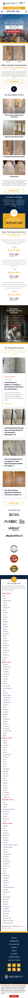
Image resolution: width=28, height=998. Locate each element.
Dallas (4, 681)
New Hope (6, 634)
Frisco (4, 610)
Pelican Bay (6, 892)
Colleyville (6, 840)
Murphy (5, 629)
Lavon (4, 615)
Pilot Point (6, 776)
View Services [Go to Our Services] (14, 191)
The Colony (6, 795)
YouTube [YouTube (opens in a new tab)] (9, 969)
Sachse (5, 653)
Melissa (5, 624)
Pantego (5, 890)
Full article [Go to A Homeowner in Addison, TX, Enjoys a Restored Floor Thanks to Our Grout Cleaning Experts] (7, 404)
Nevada (5, 631)
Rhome (5, 785)
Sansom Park (6, 906)
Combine (5, 676)
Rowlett (5, 648)
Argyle (5, 740)
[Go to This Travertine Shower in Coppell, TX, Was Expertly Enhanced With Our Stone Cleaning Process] (14, 448)
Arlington (5, 826)
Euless (4, 849)
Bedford (5, 831)
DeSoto (5, 683)
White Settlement (8, 923)
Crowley (5, 842)
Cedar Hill (5, 672)
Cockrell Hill (6, 674)
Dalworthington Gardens (10, 845)
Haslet (5, 762)
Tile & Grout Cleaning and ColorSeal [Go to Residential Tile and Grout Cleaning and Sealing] (14, 116)
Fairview (5, 605)
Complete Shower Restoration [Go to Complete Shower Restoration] (14, 157)
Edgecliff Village (7, 847)
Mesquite (5, 626)
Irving (4, 707)
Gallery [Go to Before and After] (14, 947)
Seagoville (6, 726)
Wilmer (5, 733)
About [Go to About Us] (14, 950)
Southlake (6, 792)
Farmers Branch (7, 688)
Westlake (5, 916)
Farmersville (6, 608)
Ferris (4, 691)
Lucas (4, 619)
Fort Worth (6, 757)
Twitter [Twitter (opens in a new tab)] (18, 965)
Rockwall (5, 814)
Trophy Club (6, 911)
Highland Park (7, 702)
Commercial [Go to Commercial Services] (14, 176)
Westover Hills (7, 918)
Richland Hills (6, 897)
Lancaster (6, 709)
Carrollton (6, 669)
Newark (5, 885)
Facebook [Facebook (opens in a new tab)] (14, 965)
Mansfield (6, 883)
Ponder (5, 781)
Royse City (6, 650)
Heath (4, 807)
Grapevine (6, 700)
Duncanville (6, 686)
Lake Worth (6, 878)
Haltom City (6, 866)
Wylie (4, 660)
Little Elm (5, 773)
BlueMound (6, 835)
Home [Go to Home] (14, 938)
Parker (4, 636)
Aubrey (5, 743)
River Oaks (6, 899)
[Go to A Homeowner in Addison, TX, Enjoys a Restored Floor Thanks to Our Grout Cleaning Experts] (14, 365)
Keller (4, 873)
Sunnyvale (6, 655)
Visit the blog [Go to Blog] (14, 503)
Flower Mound (7, 755)
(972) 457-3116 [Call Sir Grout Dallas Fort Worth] (13, 11)
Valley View (6, 797)
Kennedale (6, 875)
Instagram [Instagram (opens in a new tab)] (9, 965)
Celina (5, 603)
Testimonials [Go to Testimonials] (14, 957)
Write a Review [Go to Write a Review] (2, 11)
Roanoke (5, 788)
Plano (4, 638)
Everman (5, 852)
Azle (4, 828)
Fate (4, 802)
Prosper (5, 643)
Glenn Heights (7, 695)
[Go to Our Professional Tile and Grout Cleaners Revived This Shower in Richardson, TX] (14, 417)
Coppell (5, 679)
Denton (5, 752)
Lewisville (5, 712)
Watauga (6, 913)
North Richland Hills (8, 887)
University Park (7, 731)
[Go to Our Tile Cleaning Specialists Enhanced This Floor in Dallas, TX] (14, 479)
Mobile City (6, 811)
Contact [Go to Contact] (14, 954)
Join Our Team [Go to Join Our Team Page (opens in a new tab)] (14, 960)
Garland (5, 612)
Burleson (5, 838)
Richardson (6, 645)
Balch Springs (7, 600)
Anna (4, 598)
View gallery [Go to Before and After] (14, 82)
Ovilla (4, 717)
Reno (4, 894)
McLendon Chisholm (9, 809)
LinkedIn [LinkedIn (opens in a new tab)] (14, 969)
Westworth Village (8, 920)
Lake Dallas (6, 769)
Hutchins (5, 705)
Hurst (4, 871)
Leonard (5, 617)
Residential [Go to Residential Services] (14, 941)
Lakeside (5, 880)
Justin (4, 764)
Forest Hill (5, 857)
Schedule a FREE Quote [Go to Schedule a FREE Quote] (14, 8)
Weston (5, 657)
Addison (5, 664)
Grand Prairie (6, 698)
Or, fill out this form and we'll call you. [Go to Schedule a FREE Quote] (14, 226)
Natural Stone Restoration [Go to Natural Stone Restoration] (14, 137)
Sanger (5, 790)
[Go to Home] (14, 4)
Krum (4, 766)
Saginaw (5, 904)
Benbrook (6, 833)
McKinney (6, 622)
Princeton (6, 641)
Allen (4, 596)
